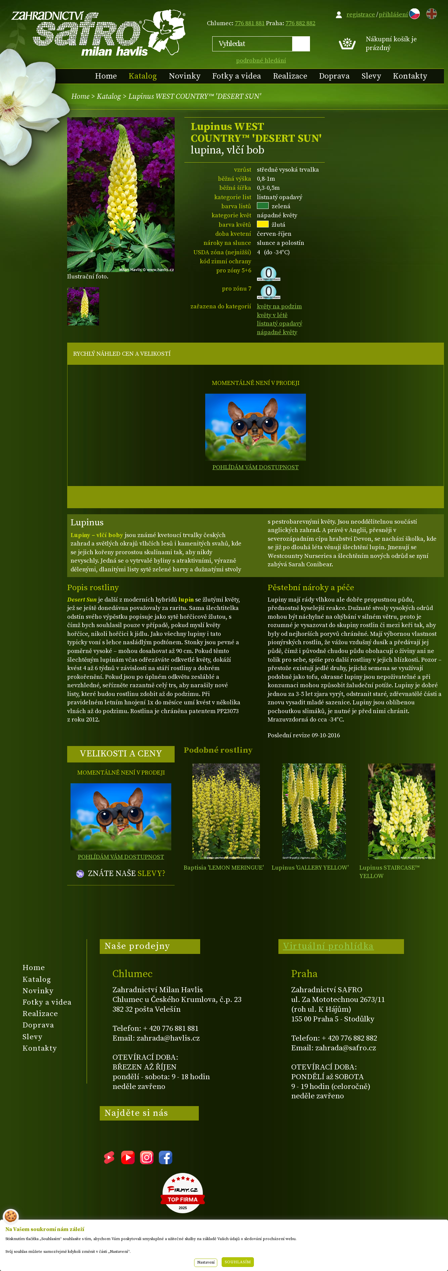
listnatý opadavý (279, 323)
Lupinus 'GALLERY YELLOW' (310, 868)
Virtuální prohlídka (328, 946)
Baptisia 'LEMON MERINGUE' (224, 868)
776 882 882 (300, 23)
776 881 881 (250, 23)
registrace (361, 14)
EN (430, 12)
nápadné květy (277, 332)
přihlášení (393, 14)
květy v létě (272, 315)
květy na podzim (279, 306)
